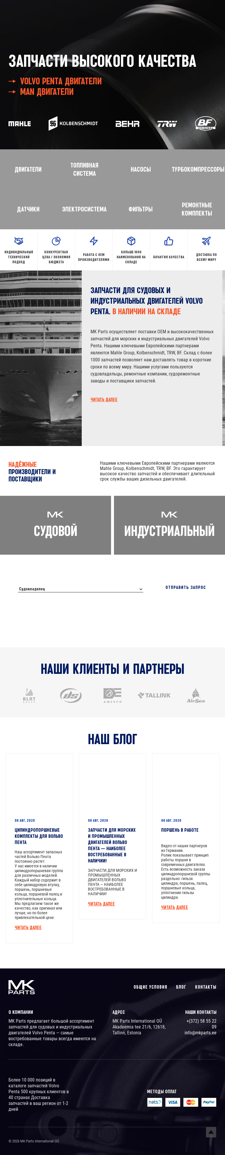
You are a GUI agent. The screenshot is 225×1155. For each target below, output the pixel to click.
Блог (181, 987)
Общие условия (150, 987)
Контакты (206, 987)
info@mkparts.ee (201, 1033)
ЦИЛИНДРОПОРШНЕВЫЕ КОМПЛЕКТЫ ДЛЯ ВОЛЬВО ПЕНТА (39, 835)
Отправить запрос (186, 588)
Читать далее (104, 399)
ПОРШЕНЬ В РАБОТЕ (180, 828)
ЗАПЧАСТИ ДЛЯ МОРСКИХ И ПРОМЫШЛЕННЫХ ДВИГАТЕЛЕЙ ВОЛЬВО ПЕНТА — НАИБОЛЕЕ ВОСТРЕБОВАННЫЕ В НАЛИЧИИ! (112, 844)
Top (211, 1132)
